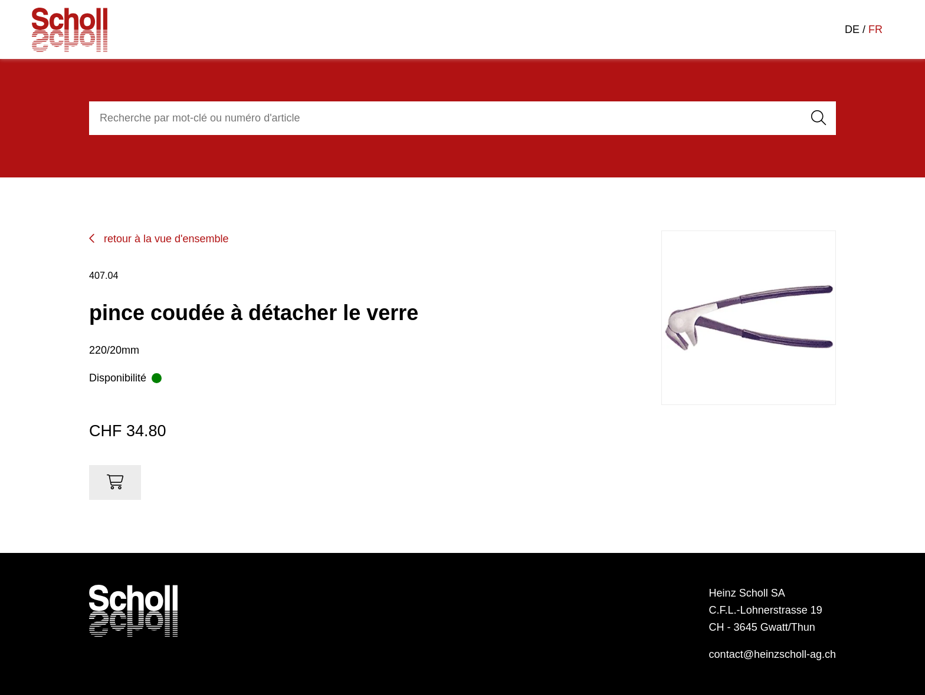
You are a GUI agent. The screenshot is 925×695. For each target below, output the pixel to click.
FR (875, 29)
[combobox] (443, 118)
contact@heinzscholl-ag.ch (772, 654)
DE (852, 29)
